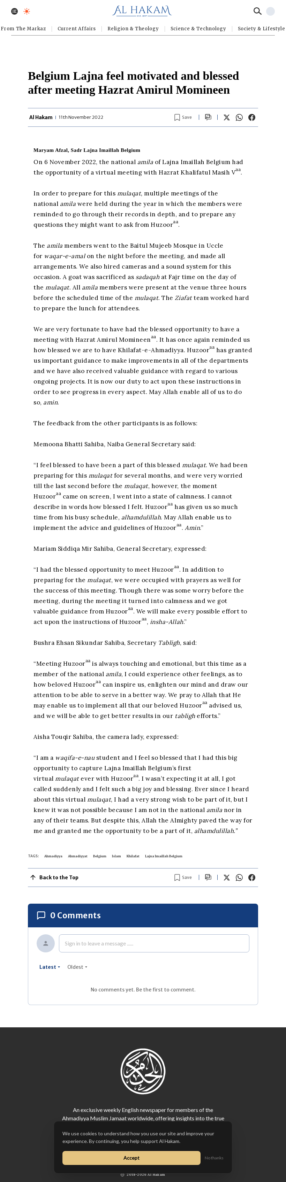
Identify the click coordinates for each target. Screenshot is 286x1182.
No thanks (214, 1157)
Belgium (99, 856)
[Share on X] (226, 117)
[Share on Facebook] (251, 117)
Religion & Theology (133, 29)
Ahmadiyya (53, 856)
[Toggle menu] (14, 11)
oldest (77, 967)
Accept (131, 1158)
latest (49, 967)
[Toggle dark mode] (26, 11)
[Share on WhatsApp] (239, 117)
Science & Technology (198, 29)
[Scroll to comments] (208, 117)
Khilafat (133, 856)
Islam (116, 856)
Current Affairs (77, 29)
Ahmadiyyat (78, 856)
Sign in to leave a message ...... (99, 943)
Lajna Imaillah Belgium (163, 856)
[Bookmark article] (183, 117)
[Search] (258, 11)
